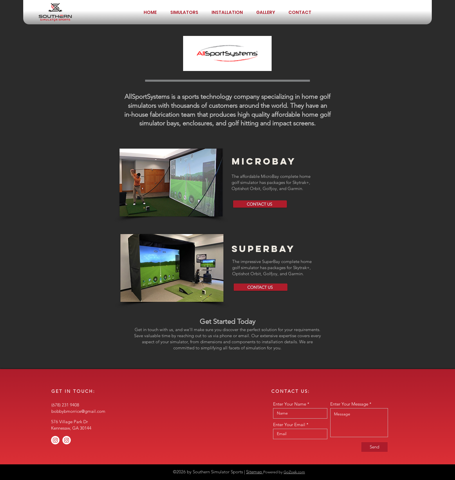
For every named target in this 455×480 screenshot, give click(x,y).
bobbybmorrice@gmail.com (78, 411)
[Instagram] (55, 440)
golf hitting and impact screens (271, 123)
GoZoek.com (294, 472)
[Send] (374, 447)
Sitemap (254, 471)
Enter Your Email (289, 424)
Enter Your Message (349, 404)
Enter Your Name (289, 404)
